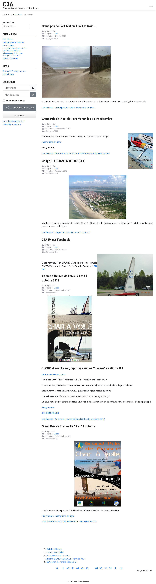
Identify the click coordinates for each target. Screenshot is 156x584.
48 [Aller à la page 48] (96, 568)
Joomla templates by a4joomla (78, 581)
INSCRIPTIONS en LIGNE (54, 374)
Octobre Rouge (54, 548)
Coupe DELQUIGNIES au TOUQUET (63, 161)
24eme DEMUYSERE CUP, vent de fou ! (65, 558)
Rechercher (8, 22)
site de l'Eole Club (50, 412)
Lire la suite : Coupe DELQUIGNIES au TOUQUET (66, 232)
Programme (48, 407)
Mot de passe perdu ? (14, 121)
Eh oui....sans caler (55, 552)
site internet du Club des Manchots (59, 521)
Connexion (19, 115)
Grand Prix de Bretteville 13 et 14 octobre (68, 426)
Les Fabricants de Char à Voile (14, 48)
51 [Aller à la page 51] (110, 568)
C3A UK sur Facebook (56, 240)
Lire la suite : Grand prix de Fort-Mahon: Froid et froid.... (69, 107)
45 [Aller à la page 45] (82, 568)
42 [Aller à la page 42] (68, 568)
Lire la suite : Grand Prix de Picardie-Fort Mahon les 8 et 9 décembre (75, 153)
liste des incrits (88, 521)
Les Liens (7, 39)
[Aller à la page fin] (121, 568)
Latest (56, 33)
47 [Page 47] (91, 568)
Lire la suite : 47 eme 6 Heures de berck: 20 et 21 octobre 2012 (73, 418)
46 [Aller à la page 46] (87, 568)
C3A (8, 4)
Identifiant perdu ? (12, 124)
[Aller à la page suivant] (116, 568)
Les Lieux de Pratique (11, 51)
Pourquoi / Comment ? (12, 55)
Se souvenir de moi (15, 100)
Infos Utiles (8, 45)
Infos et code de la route (12, 53)
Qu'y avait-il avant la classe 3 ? (61, 561)
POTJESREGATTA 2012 (57, 555)
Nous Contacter (10, 58)
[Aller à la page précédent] (63, 568)
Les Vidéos (8, 74)
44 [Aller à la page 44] (77, 568)
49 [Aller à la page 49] (101, 568)
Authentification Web (20, 108)
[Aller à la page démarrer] (57, 568)
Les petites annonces (13, 42)
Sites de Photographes (14, 70)
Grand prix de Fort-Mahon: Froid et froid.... (69, 26)
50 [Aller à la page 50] (106, 568)
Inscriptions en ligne (51, 141)
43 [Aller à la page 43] (73, 568)
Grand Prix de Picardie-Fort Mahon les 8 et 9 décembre (77, 119)
